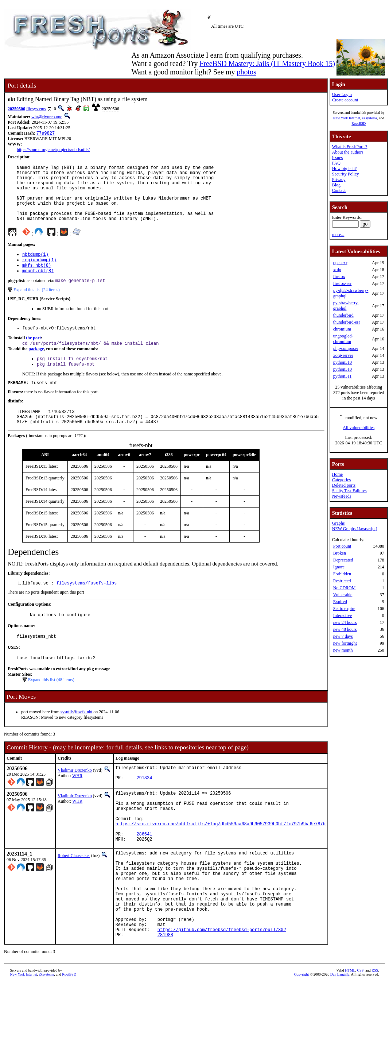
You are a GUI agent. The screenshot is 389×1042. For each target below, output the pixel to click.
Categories (341, 479)
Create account (345, 100)
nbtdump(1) (35, 268)
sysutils (67, 739)
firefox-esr (342, 283)
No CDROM (344, 587)
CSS (360, 1030)
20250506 (16, 108)
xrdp (337, 269)
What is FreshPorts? (349, 146)
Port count (342, 546)
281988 (165, 994)
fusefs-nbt (83, 739)
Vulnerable (343, 594)
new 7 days (343, 636)
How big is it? (344, 168)
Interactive (342, 615)
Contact (339, 190)
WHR (77, 803)
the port (33, 355)
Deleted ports (343, 485)
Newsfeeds (341, 496)
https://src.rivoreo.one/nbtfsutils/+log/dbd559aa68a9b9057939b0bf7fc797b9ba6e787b (221, 861)
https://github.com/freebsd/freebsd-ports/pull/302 (221, 988)
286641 (144, 874)
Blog (336, 185)
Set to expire (344, 608)
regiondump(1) (39, 274)
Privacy (339, 179)
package (36, 367)
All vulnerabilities (358, 427)
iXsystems (369, 118)
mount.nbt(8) (38, 286)
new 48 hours (345, 629)
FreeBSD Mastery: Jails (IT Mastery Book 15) (267, 63)
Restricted (342, 580)
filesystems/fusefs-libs (87, 608)
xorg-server (343, 355)
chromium (342, 329)
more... (338, 234)
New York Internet (346, 118)
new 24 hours (345, 622)
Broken (339, 553)
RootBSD (358, 123)
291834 (144, 809)
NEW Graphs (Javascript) (354, 528)
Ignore (339, 567)
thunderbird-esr (346, 322)
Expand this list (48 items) (51, 707)
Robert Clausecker (74, 896)
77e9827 (45, 134)
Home (337, 474)
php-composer (345, 348)
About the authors (347, 152)
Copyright (301, 1034)
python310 (342, 362)
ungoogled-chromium (343, 338)
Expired (340, 601)
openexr (340, 262)
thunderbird (343, 315)
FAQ (336, 163)
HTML (350, 1030)
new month (343, 650)
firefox (339, 276)
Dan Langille (339, 1034)
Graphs (338, 523)
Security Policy (345, 174)
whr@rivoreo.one (46, 116)
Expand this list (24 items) (36, 306)
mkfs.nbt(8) (36, 280)
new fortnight (345, 643)
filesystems (36, 108)
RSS (375, 1030)
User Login (342, 94)
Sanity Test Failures (349, 490)
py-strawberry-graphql (346, 305)
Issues (337, 157)
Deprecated (343, 560)
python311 (342, 376)
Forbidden (342, 573)
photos (246, 72)
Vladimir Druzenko (75, 798)
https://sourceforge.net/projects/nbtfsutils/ (53, 150)
